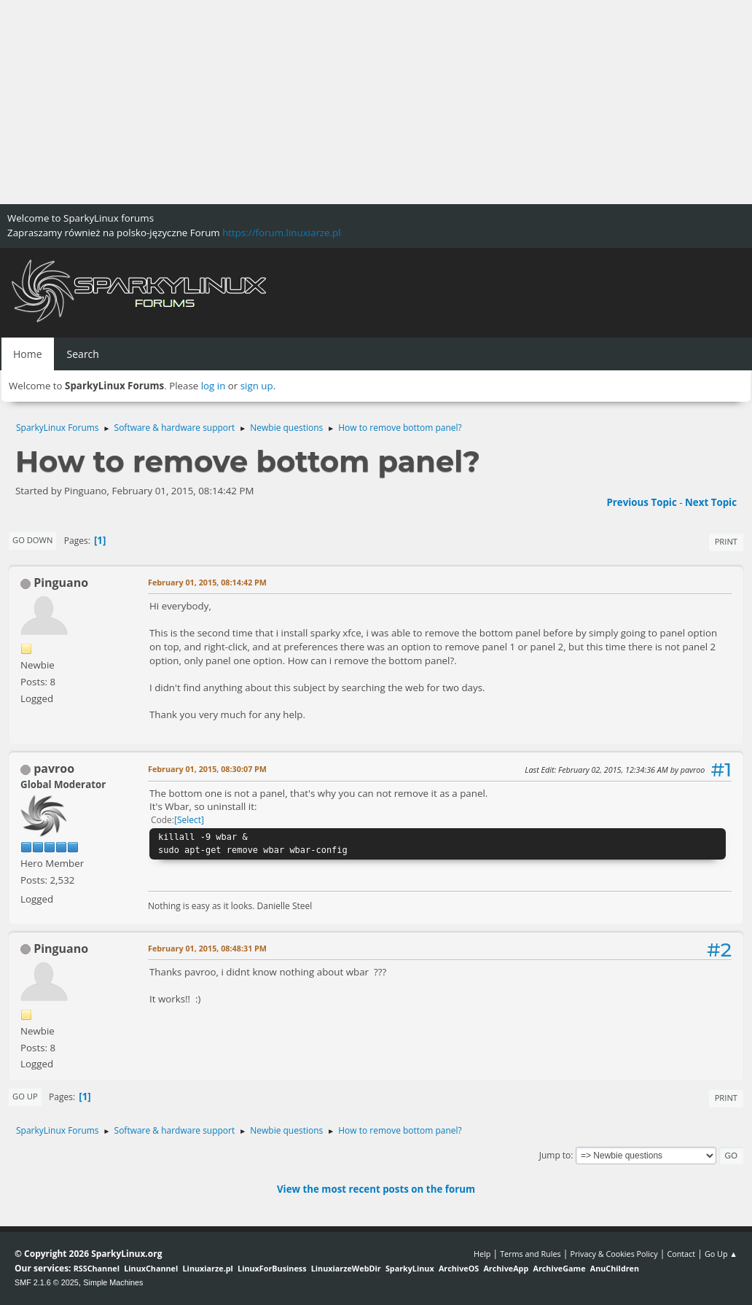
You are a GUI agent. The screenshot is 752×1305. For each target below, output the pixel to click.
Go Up (25, 1096)
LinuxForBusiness (272, 1268)
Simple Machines (113, 1282)
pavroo (54, 768)
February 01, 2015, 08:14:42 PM (207, 582)
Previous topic (641, 502)
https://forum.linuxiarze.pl (281, 232)
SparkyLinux (409, 1268)
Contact (681, 1253)
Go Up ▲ (721, 1253)
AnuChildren (614, 1268)
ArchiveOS (459, 1268)
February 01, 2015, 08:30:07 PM (207, 768)
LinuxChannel (151, 1268)
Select (189, 820)
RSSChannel (97, 1268)
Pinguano (61, 582)
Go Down (32, 539)
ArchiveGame (559, 1268)
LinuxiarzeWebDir (346, 1268)
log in (213, 385)
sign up (256, 385)
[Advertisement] (376, 102)
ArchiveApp (505, 1268)
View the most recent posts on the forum (376, 1189)
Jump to (555, 1155)
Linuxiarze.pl (208, 1268)
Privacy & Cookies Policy (613, 1253)
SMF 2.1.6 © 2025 (47, 1282)
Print (726, 541)
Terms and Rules (530, 1253)
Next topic (711, 502)
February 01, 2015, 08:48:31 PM (207, 948)
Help (482, 1253)
